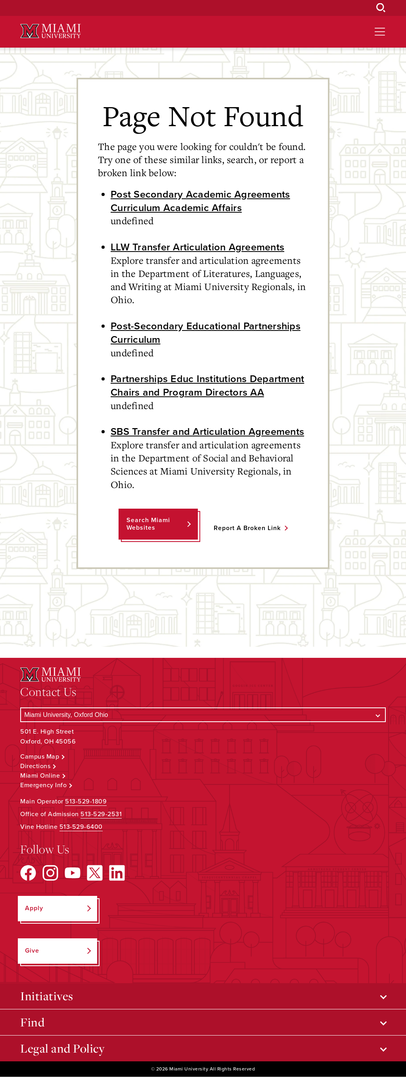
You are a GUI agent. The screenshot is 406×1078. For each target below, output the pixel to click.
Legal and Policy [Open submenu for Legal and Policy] (62, 1049)
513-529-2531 (101, 815)
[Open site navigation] (380, 32)
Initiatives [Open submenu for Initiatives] (46, 997)
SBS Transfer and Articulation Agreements (208, 432)
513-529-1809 (86, 803)
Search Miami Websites (148, 525)
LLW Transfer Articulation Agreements (198, 247)
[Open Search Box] (381, 8)
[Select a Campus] (203, 716)
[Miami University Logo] (50, 31)
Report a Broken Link (247, 529)
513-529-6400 (81, 828)
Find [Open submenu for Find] (32, 1023)
